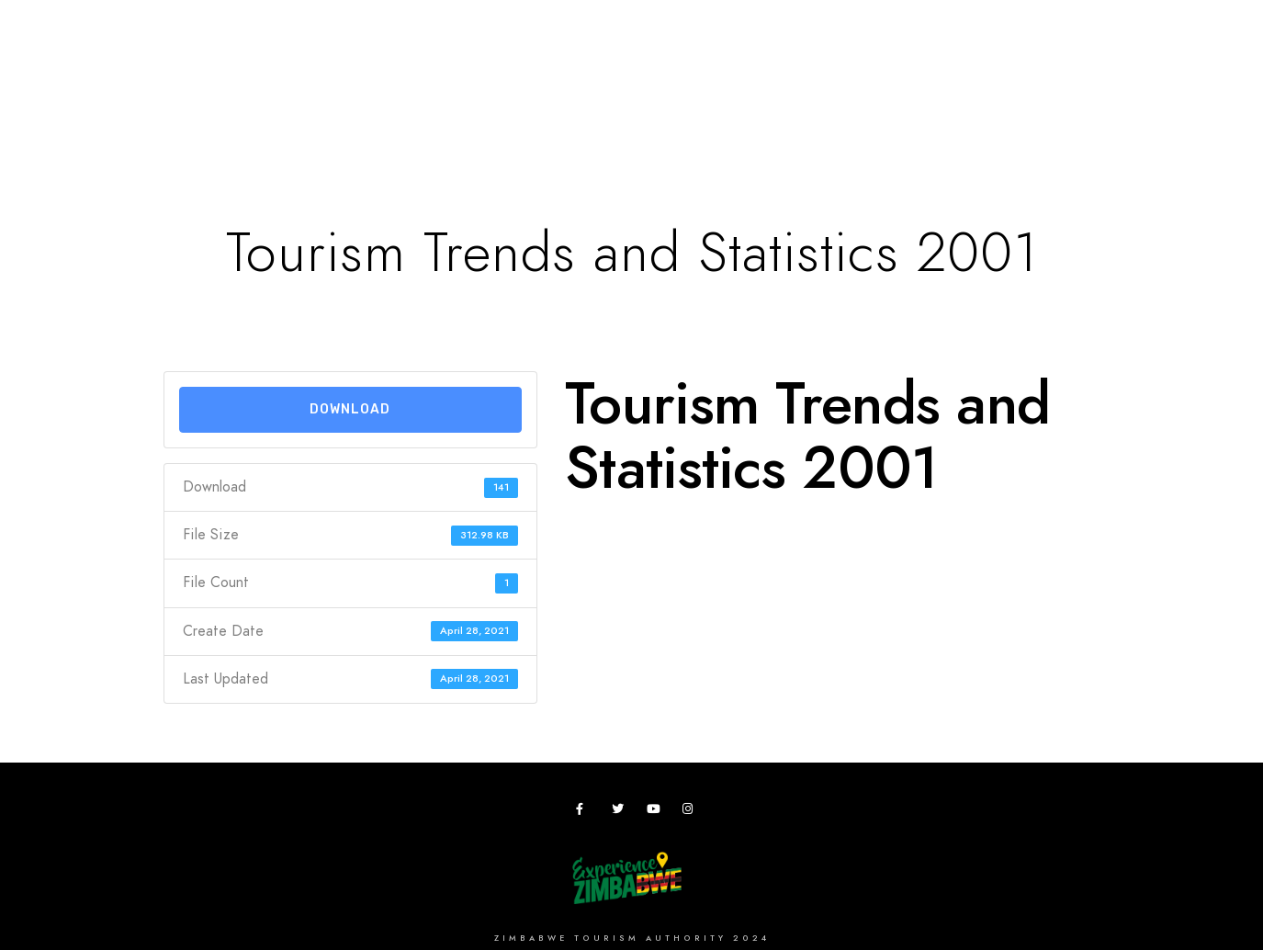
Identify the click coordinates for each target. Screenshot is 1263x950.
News (1087, 75)
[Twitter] (621, 812)
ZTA (907, 75)
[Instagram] (691, 812)
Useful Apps (993, 75)
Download (350, 409)
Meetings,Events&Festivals (582, 75)
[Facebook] (585, 812)
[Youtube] (656, 812)
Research (746, 75)
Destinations (271, 75)
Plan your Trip (401, 75)
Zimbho (837, 75)
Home (172, 75)
